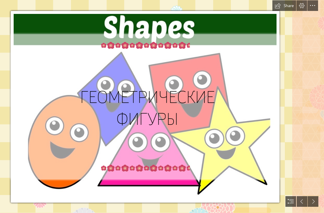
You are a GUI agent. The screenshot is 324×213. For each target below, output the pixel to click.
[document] (162, 106)
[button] (284, 5)
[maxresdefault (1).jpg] (146, 106)
